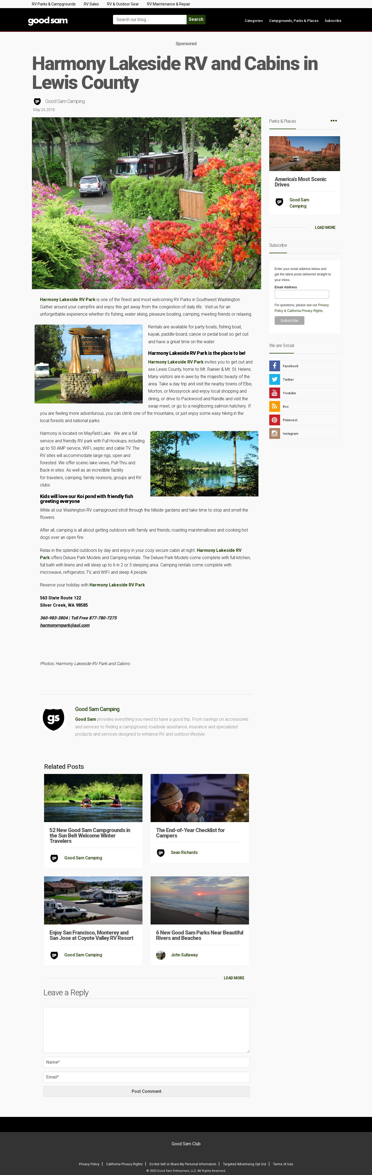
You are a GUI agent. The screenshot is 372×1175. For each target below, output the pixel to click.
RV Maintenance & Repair (168, 4)
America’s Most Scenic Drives (300, 182)
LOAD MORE (234, 978)
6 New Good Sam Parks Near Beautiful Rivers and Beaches (199, 935)
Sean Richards (184, 852)
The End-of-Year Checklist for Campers (190, 833)
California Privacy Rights (305, 311)
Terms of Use (283, 1164)
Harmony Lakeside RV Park (67, 299)
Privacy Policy (89, 1164)
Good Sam (85, 719)
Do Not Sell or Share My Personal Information (183, 1164)
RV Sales (91, 4)
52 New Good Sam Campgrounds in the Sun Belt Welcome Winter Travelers (89, 835)
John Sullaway (184, 954)
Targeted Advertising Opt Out (244, 1164)
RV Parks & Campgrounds (54, 4)
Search (196, 19)
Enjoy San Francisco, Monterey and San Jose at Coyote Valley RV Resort (91, 935)
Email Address (286, 287)
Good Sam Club (186, 1143)
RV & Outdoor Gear (123, 4)
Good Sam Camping (65, 101)
